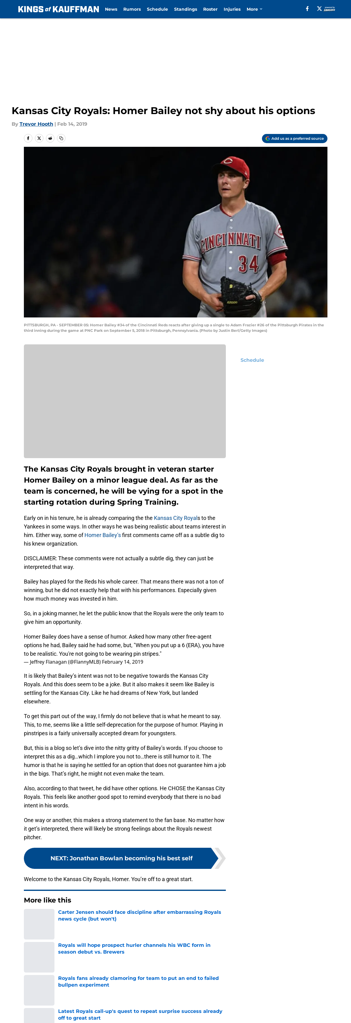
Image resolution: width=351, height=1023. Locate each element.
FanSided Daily (42, 973)
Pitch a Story (104, 973)
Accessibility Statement (118, 984)
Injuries (232, 9)
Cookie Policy (310, 973)
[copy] (61, 138)
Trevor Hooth (36, 124)
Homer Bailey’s (102, 535)
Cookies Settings (249, 984)
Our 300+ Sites (246, 961)
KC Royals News (61, 918)
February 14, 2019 (122, 661)
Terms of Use (245, 973)
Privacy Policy (187, 973)
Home (30, 918)
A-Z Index (182, 984)
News (111, 9)
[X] (319, 8)
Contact (180, 961)
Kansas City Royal (175, 518)
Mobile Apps (309, 961)
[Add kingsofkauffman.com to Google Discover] (294, 138)
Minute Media (45, 1000)
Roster (210, 9)
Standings (185, 9)
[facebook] (307, 8)
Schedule (157, 9)
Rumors (132, 9)
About (31, 961)
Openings (100, 961)
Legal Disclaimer (44, 984)
